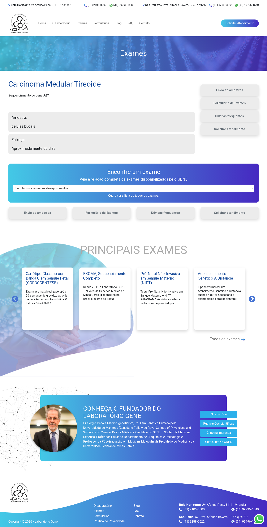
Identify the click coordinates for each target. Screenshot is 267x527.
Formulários (101, 23)
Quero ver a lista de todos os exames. (133, 195)
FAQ (130, 23)
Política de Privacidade (109, 521)
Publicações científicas (218, 423)
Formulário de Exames (229, 103)
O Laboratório (61, 23)
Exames (82, 23)
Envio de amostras (229, 90)
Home (42, 23)
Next (252, 299)
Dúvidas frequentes (229, 116)
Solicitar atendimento (229, 129)
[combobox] (133, 188)
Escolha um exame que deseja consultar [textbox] (41, 188)
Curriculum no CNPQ (218, 442)
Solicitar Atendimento (240, 23)
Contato (144, 23)
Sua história (219, 414)
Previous (15, 299)
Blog (118, 23)
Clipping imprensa (219, 433)
